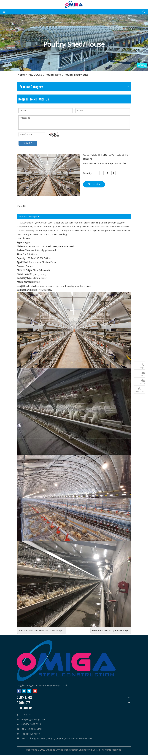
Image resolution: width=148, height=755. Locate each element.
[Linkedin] (24, 691)
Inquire (94, 184)
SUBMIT (27, 143)
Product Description (29, 216)
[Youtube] (35, 691)
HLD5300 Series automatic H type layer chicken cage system (59, 630)
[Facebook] (19, 691)
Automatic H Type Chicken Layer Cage (39, 222)
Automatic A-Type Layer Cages (114, 630)
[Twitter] (29, 691)
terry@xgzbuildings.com (34, 719)
